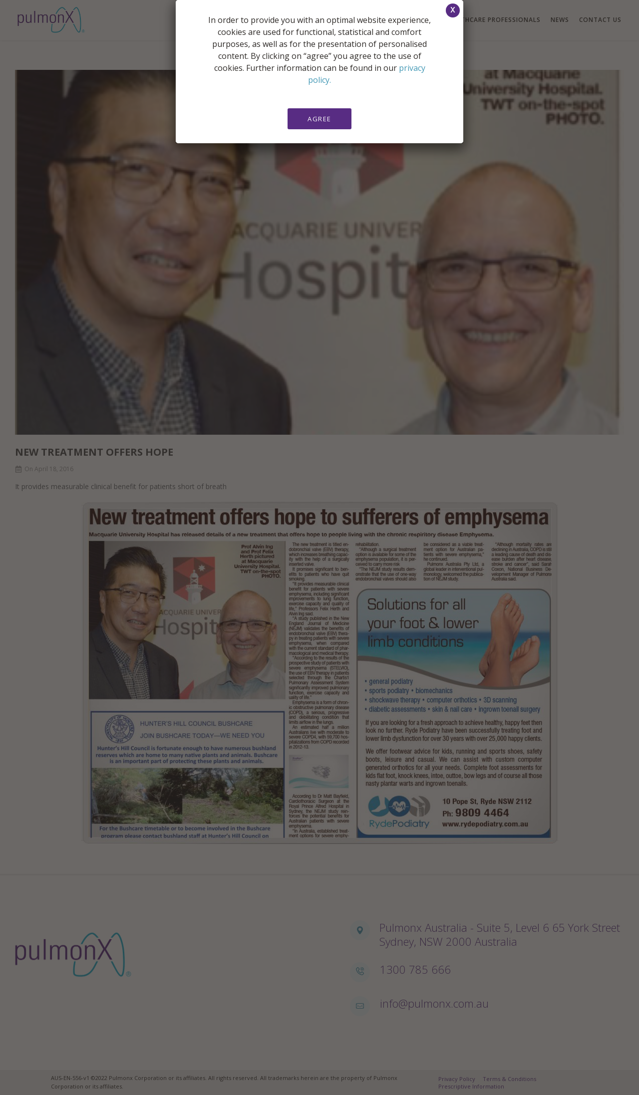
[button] (453, 10)
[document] (319, 547)
